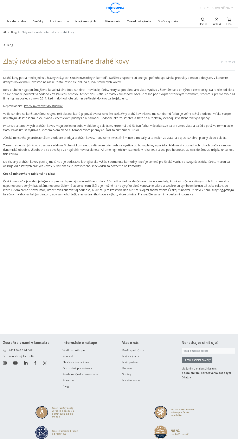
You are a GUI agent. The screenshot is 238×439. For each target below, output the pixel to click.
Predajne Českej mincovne (80, 374)
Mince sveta (113, 21)
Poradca (68, 380)
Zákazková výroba (139, 21)
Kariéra (127, 368)
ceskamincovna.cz (181, 194)
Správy (126, 374)
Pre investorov (59, 21)
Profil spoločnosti (134, 350)
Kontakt (68, 356)
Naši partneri (130, 362)
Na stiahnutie (131, 380)
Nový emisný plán (86, 21)
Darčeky (38, 21)
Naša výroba (130, 356)
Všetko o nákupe (74, 350)
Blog (14, 32)
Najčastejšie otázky (76, 362)
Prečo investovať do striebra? (43, 106)
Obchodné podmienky (77, 368)
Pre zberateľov (16, 21)
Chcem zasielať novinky (197, 360)
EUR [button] (203, 8)
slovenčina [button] (221, 8)
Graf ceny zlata (168, 21)
